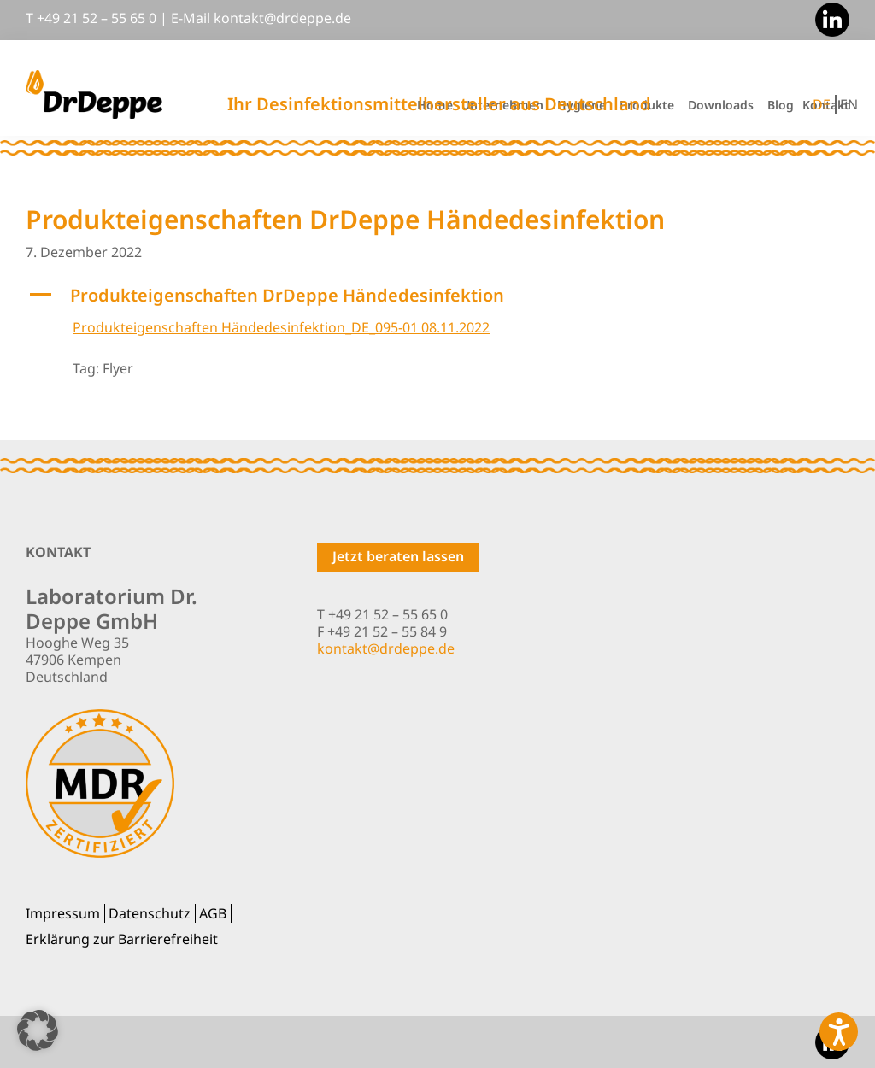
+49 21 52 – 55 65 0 (96, 18)
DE (822, 104)
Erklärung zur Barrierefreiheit (122, 939)
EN (849, 104)
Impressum (63, 913)
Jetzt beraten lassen (398, 556)
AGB (212, 913)
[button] (437, 295)
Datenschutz (150, 913)
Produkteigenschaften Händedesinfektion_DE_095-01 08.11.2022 (281, 327)
